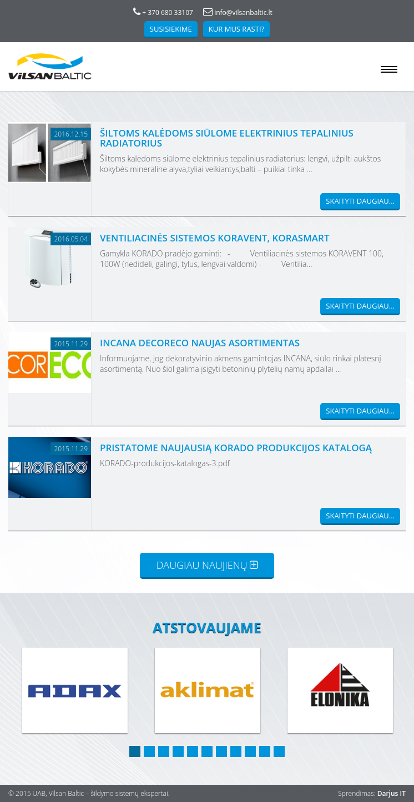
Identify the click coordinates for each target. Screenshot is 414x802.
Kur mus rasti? (236, 29)
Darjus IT (391, 793)
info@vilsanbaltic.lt (237, 12)
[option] (74, 691)
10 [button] (264, 751)
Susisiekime (171, 29)
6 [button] (207, 751)
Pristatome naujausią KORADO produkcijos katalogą (236, 447)
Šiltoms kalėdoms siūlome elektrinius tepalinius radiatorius (227, 138)
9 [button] (250, 751)
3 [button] (163, 751)
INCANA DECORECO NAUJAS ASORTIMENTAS (200, 342)
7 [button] (221, 751)
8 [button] (235, 751)
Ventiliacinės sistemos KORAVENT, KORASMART (215, 237)
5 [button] (192, 751)
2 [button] (149, 751)
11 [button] (279, 751)
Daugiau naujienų (207, 565)
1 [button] (134, 751)
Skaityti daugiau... (360, 201)
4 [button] (178, 751)
